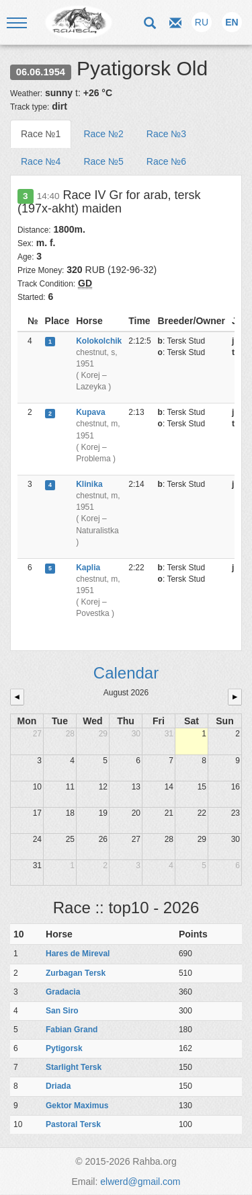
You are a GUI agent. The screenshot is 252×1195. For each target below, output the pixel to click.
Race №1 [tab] (40, 133)
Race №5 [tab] (103, 161)
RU (201, 22)
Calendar (126, 673)
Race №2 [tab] (103, 133)
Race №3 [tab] (166, 133)
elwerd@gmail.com (140, 1181)
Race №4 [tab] (40, 161)
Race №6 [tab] (166, 161)
